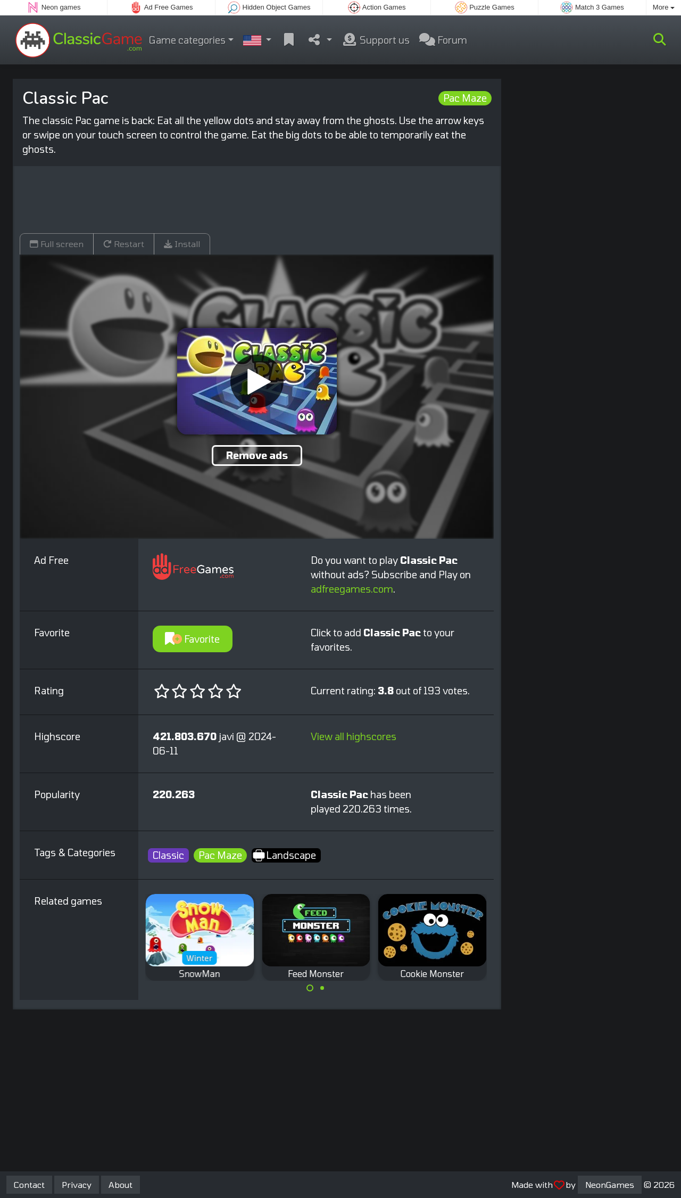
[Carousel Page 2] (322, 988)
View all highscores (353, 736)
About (120, 1184)
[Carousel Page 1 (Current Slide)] (310, 988)
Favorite (192, 639)
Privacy (77, 1184)
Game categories (187, 40)
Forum (443, 40)
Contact (29, 1184)
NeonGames (609, 1184)
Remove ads (257, 455)
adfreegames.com (352, 589)
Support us (376, 40)
